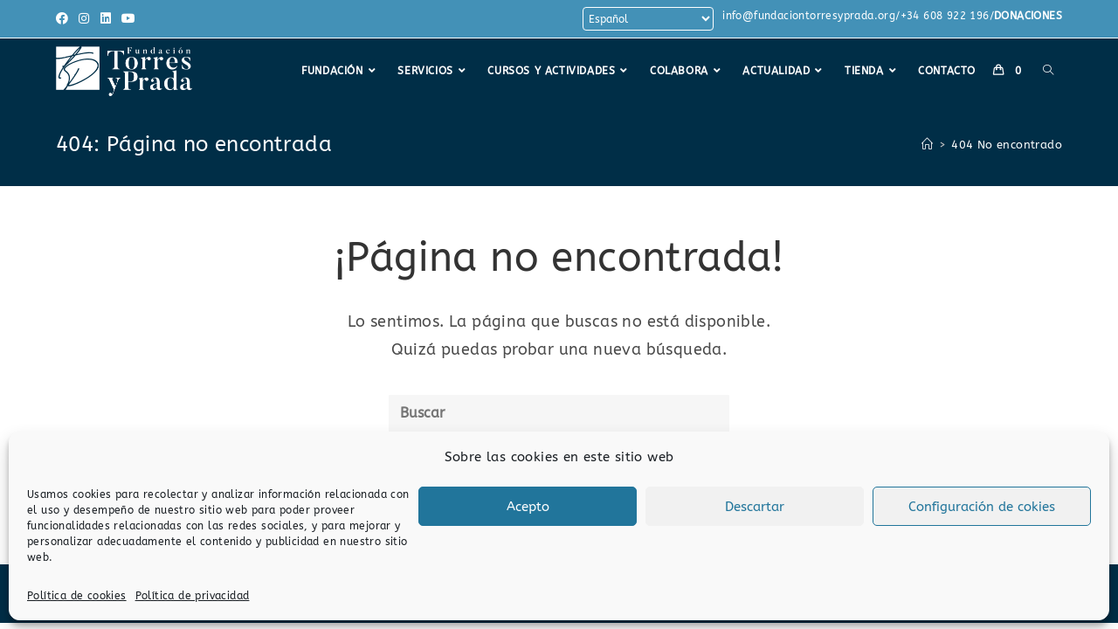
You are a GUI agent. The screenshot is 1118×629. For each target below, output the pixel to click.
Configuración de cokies (981, 507)
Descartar (754, 507)
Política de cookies (77, 596)
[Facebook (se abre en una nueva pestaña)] (64, 19)
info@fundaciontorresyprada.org (808, 16)
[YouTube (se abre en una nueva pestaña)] (128, 19)
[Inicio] (927, 144)
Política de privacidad (192, 596)
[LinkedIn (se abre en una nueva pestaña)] (105, 19)
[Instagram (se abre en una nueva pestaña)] (83, 19)
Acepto (528, 507)
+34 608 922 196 (945, 16)
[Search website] (1048, 70)
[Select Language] (648, 19)
